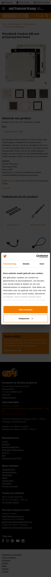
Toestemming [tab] (9, 264)
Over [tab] (42, 264)
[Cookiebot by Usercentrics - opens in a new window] (36, 256)
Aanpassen (26, 318)
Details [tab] (26, 264)
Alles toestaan (25, 309)
